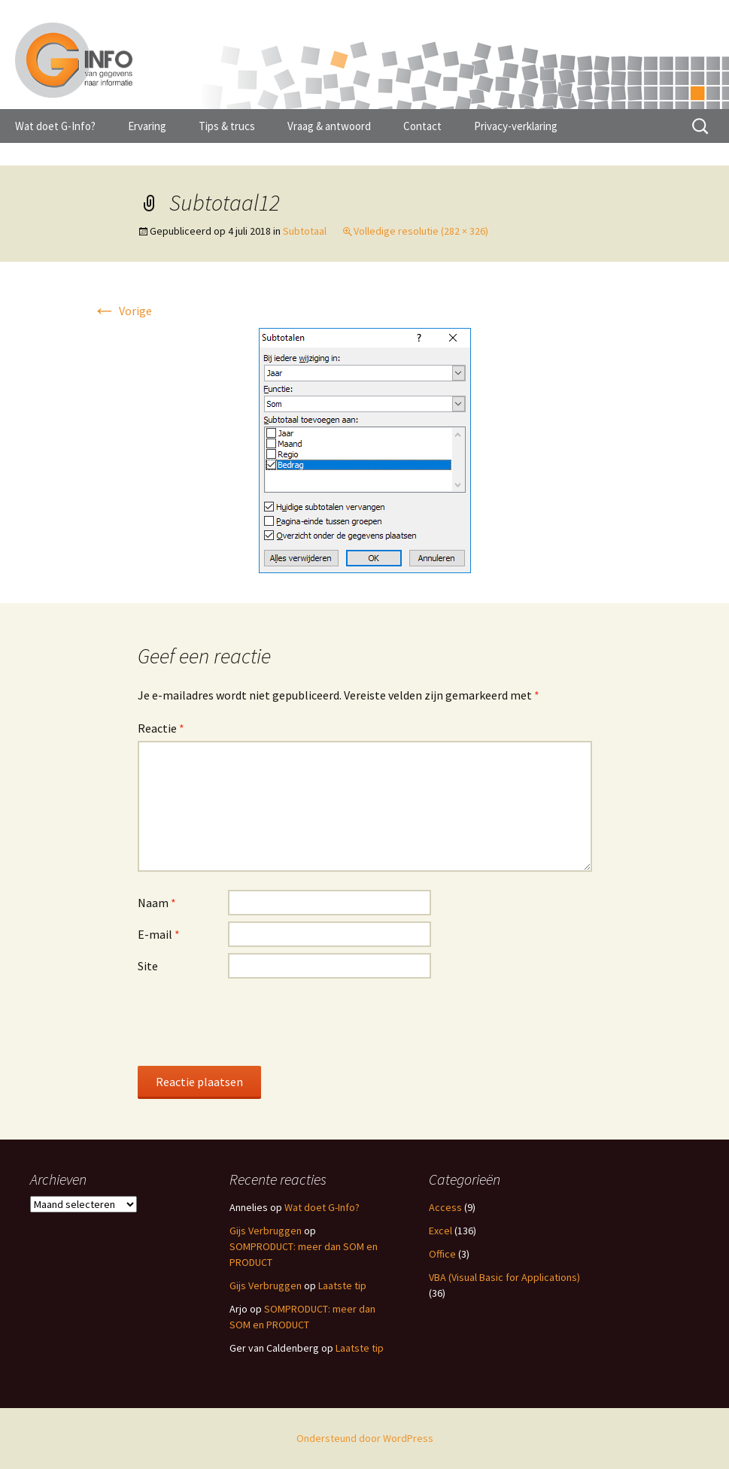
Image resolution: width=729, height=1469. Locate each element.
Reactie (161, 728)
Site (148, 965)
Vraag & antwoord (329, 126)
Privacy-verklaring (515, 126)
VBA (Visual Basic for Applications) (504, 1277)
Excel (440, 1230)
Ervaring (147, 126)
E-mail (159, 934)
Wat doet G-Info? (55, 126)
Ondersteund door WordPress (364, 1438)
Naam (157, 902)
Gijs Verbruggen (265, 1230)
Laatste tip (342, 1285)
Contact (422, 126)
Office (442, 1254)
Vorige (122, 310)
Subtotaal (305, 231)
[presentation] (252, 1021)
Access (445, 1207)
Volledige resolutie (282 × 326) (421, 231)
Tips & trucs (227, 126)
